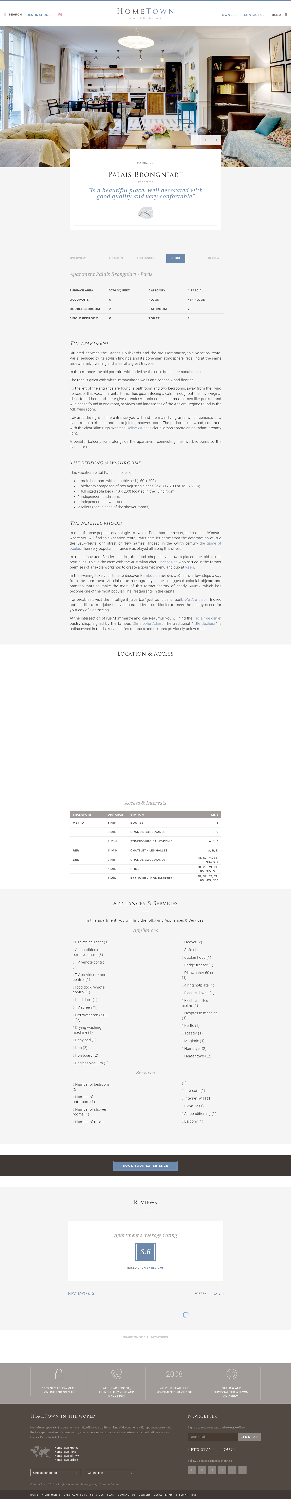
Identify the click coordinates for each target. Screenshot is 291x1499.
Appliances (145, 258)
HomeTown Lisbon (66, 1459)
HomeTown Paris (65, 1451)
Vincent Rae (167, 562)
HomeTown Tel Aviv (67, 1455)
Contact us (127, 1494)
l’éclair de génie (207, 618)
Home (34, 1494)
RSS (194, 1494)
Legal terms (163, 1494)
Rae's (189, 567)
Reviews (214, 258)
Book (175, 258)
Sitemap (182, 1494)
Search (15, 14)
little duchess (204, 623)
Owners (145, 1494)
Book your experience (145, 1165)
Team (111, 1494)
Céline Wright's (139, 428)
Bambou (147, 575)
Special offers (75, 1494)
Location (115, 258)
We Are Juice (196, 599)
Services (97, 1494)
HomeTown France (66, 1447)
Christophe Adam (147, 623)
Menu (276, 15)
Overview (78, 258)
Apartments (51, 1494)
